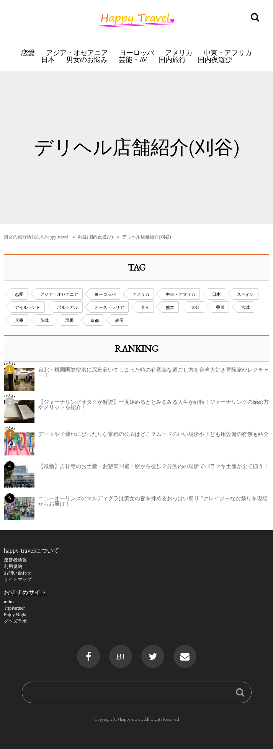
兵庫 (19, 320)
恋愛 (28, 52)
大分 (195, 307)
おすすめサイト (25, 592)
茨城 (44, 320)
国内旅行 (172, 59)
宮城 (245, 307)
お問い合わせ (17, 573)
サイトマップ (17, 579)
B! (120, 656)
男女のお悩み (87, 59)
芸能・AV (133, 59)
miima (10, 601)
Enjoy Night (15, 614)
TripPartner (14, 608)
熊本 (170, 307)
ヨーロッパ (136, 52)
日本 (48, 59)
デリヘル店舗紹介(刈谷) (146, 237)
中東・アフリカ (228, 52)
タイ (145, 307)
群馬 (69, 320)
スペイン (245, 294)
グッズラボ (15, 621)
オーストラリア (109, 307)
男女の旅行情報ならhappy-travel (36, 237)
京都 (94, 320)
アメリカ (179, 52)
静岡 (119, 320)
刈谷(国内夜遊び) (95, 237)
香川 (220, 307)
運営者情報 (15, 560)
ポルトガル (67, 307)
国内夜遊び (215, 59)
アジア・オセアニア (77, 52)
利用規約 (13, 566)
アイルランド (27, 307)
